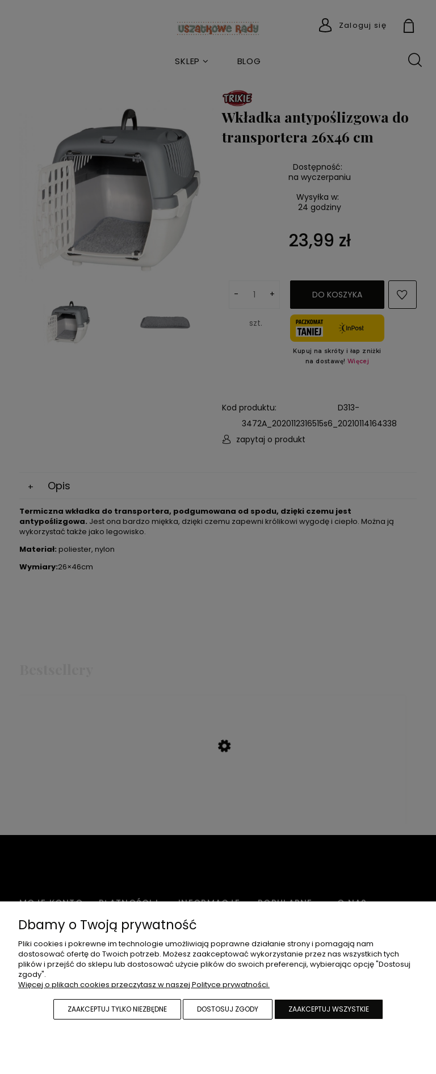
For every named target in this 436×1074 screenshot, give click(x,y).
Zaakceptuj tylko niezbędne (117, 1009)
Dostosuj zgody (227, 1009)
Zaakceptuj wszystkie (328, 1009)
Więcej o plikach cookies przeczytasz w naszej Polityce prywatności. (144, 984)
